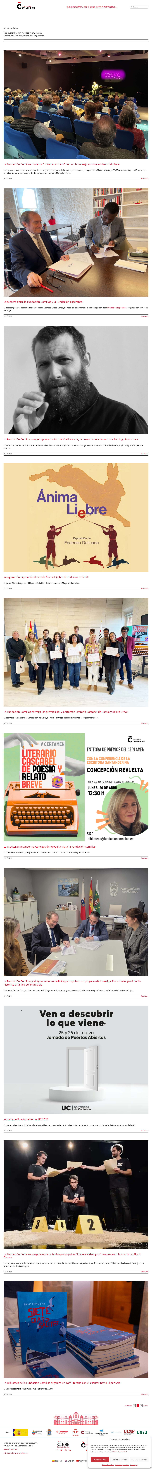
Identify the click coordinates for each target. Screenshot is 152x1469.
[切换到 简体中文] (81, 1461)
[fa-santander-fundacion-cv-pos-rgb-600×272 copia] (62, 1430)
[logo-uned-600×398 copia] (142, 1430)
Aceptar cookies (100, 1459)
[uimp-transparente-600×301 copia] (129, 1430)
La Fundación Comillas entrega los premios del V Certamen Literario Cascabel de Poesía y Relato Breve (66, 712)
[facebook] (57, 1450)
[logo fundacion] (26, 2)
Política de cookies (108, 1465)
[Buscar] (139, 7)
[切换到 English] (69, 1461)
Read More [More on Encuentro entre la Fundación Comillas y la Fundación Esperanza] (144, 316)
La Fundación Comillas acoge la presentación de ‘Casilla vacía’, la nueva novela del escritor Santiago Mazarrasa (71, 439)
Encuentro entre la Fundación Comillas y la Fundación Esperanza (43, 301)
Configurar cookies (139, 1459)
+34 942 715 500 (11, 1449)
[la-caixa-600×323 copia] (101, 1430)
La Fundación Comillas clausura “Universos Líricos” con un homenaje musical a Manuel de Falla (62, 164)
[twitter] (61, 1450)
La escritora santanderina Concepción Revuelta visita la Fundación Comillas (49, 846)
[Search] (131, 7)
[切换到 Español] (57, 1461)
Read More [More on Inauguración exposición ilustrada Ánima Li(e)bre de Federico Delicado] (144, 589)
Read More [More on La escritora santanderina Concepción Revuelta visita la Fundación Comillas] (144, 858)
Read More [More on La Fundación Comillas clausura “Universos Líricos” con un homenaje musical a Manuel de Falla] (144, 178)
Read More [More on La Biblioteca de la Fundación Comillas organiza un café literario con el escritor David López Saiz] (144, 1394)
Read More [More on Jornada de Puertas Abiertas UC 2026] (144, 1131)
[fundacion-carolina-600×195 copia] (87, 1431)
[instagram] (65, 1450)
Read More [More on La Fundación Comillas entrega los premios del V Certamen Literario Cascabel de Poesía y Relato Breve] (144, 723)
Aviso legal (133, 1465)
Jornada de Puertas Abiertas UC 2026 (26, 1119)
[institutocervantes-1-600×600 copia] (75, 1430)
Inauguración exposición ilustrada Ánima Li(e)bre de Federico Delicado (46, 577)
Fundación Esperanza (117, 307)
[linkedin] (70, 1450)
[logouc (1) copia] (116, 1430)
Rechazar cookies (119, 1459)
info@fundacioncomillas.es (16, 1453)
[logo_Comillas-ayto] (49, 1430)
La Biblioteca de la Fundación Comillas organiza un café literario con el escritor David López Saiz (62, 1383)
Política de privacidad (122, 1465)
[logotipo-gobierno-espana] (20, 1430)
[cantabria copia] (37, 1430)
